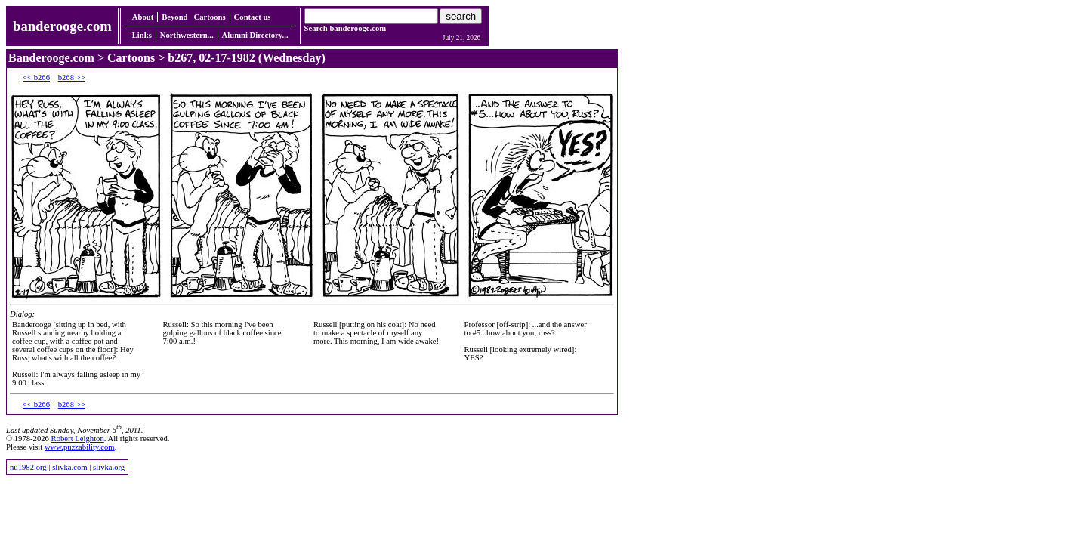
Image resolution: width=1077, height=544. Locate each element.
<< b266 (36, 77)
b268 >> (71, 77)
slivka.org (109, 467)
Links (142, 35)
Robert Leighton (77, 438)
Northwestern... (187, 35)
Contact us (252, 17)
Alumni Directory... (255, 35)
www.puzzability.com (80, 447)
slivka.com (69, 467)
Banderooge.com (51, 57)
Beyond (174, 17)
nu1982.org (28, 467)
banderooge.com (62, 26)
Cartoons (210, 17)
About (142, 17)
